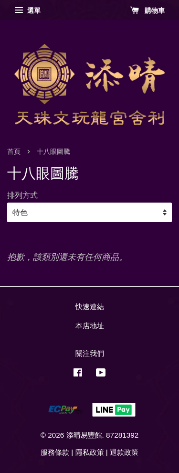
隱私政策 (89, 452)
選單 (27, 10)
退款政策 (124, 452)
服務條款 (55, 452)
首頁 (14, 151)
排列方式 (22, 195)
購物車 (147, 10)
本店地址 (89, 326)
